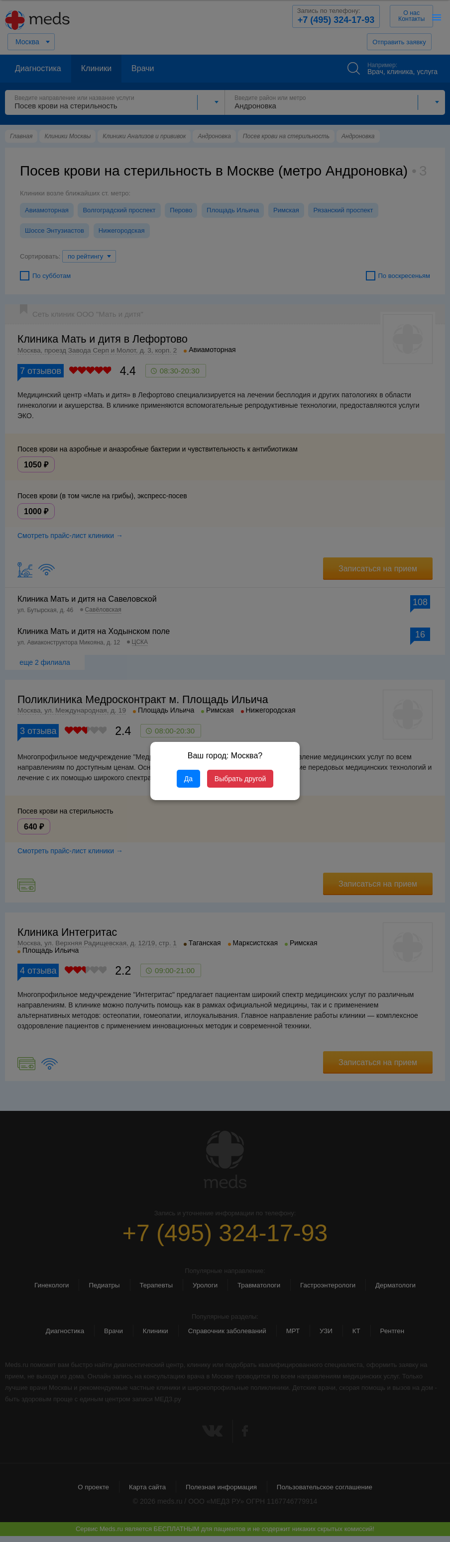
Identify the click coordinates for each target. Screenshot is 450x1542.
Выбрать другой (240, 779)
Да (188, 779)
